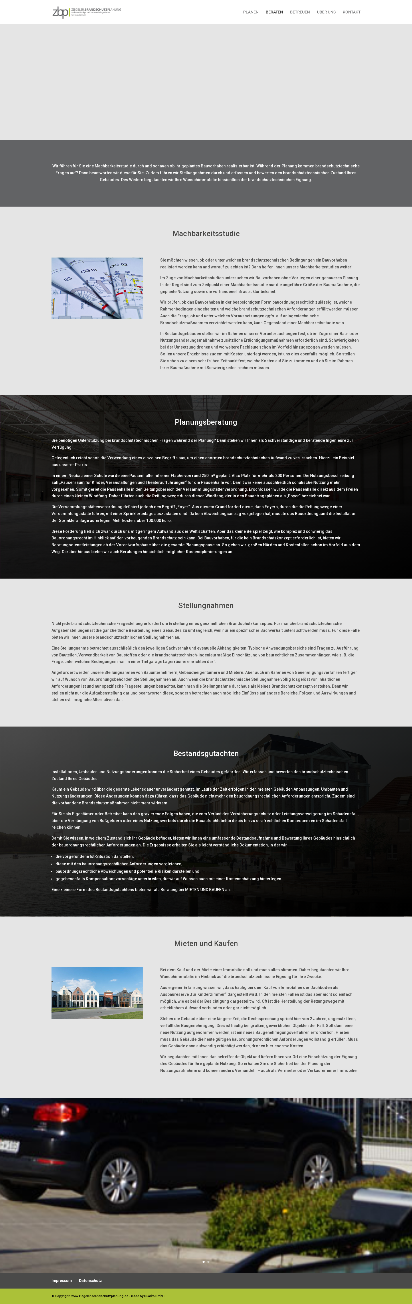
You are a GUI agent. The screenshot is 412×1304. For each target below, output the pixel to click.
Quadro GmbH (154, 1296)
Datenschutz (90, 1280)
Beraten (274, 12)
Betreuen (300, 12)
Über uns (326, 12)
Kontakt (351, 12)
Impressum (62, 1280)
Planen (251, 12)
